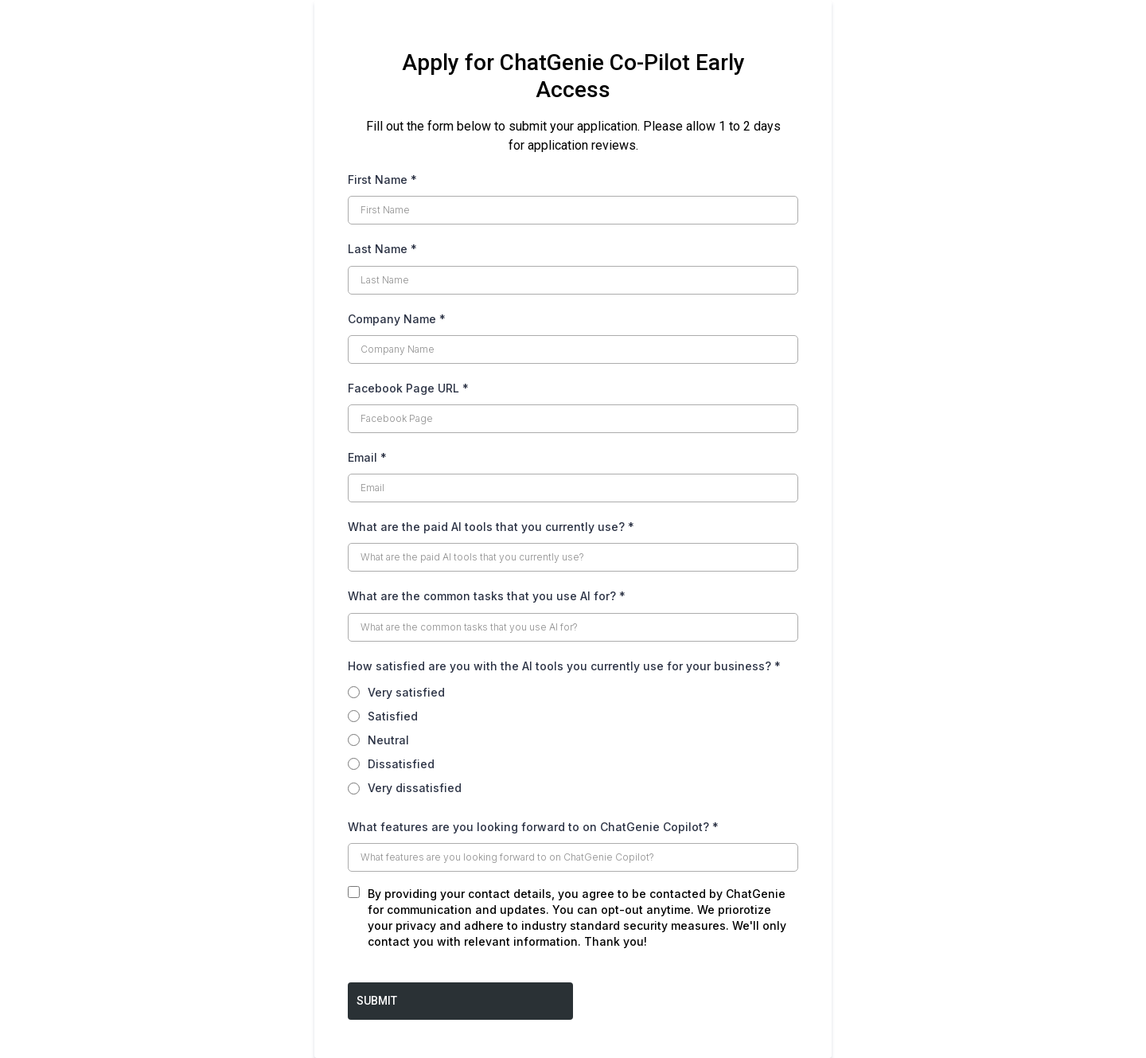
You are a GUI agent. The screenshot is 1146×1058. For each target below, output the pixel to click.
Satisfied (393, 716)
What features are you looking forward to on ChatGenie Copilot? (533, 827)
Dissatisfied (401, 764)
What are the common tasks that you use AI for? (487, 596)
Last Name (382, 249)
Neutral (388, 740)
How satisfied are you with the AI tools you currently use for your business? (564, 666)
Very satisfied (406, 692)
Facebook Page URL (408, 388)
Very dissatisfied (415, 787)
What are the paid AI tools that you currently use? (491, 526)
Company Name (397, 319)
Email (367, 457)
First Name (382, 179)
